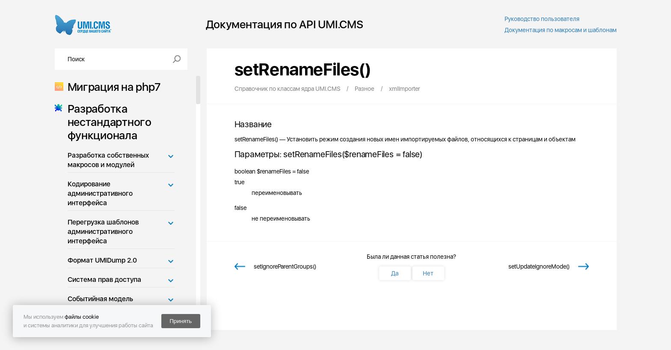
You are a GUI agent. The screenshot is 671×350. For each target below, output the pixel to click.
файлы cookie (82, 317)
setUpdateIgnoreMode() (539, 266)
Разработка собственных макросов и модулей (108, 160)
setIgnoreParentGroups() (285, 266)
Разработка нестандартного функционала (106, 122)
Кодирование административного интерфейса (100, 193)
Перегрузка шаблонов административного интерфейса (103, 231)
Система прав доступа (104, 279)
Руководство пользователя (542, 18)
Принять (180, 321)
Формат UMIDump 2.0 (102, 260)
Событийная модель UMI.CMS (100, 303)
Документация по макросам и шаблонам (561, 30)
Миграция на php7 (111, 86)
